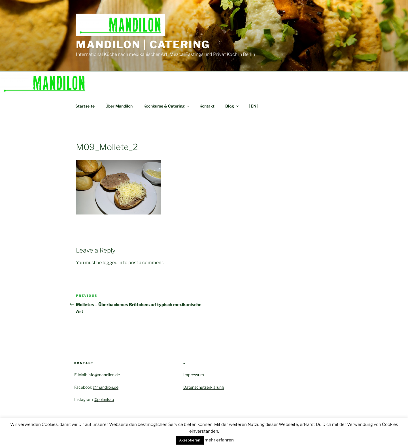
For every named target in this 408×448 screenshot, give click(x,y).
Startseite (85, 106)
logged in (112, 262)
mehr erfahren (219, 440)
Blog (232, 106)
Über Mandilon (119, 106)
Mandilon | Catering (143, 44)
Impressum (193, 374)
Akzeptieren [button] (189, 440)
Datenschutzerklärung (203, 387)
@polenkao (104, 399)
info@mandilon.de (104, 374)
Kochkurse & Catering (166, 106)
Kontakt (206, 106)
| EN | (253, 106)
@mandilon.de (105, 387)
